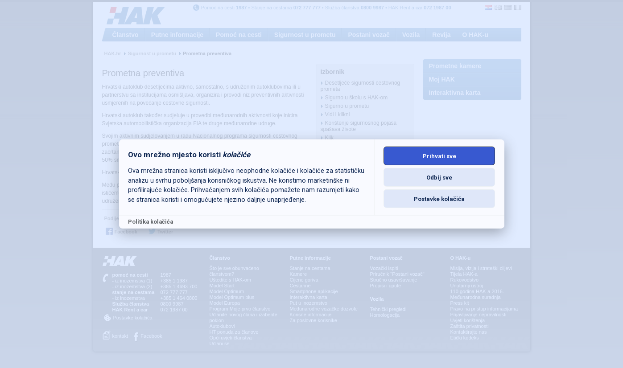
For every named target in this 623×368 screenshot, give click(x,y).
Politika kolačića (150, 221)
